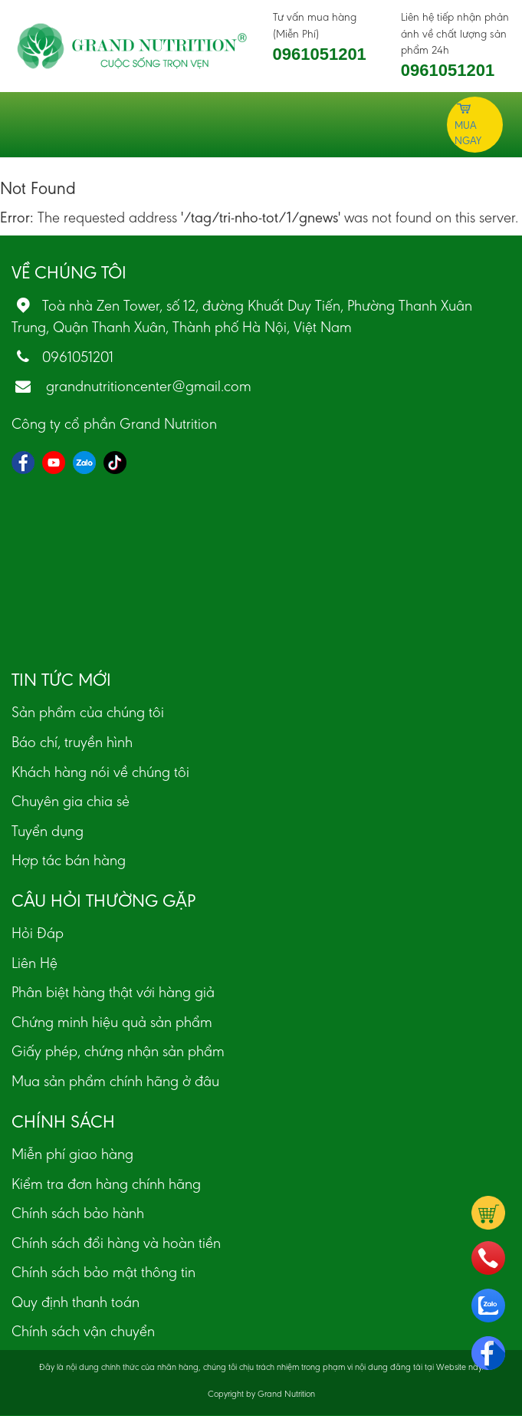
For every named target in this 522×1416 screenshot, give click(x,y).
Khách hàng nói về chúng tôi (100, 771)
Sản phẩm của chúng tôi (87, 712)
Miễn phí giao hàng (72, 1153)
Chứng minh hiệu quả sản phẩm (111, 1022)
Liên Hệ (34, 962)
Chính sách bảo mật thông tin (103, 1272)
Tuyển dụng (47, 831)
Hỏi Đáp (37, 933)
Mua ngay (468, 123)
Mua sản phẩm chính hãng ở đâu (115, 1081)
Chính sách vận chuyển (83, 1331)
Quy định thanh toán (75, 1302)
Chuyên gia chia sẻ (70, 801)
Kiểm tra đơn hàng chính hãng (106, 1183)
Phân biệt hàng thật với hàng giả (113, 992)
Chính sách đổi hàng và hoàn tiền (116, 1242)
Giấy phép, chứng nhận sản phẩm (118, 1051)
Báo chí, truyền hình (72, 742)
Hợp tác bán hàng (68, 860)
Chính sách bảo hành (77, 1213)
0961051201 (319, 54)
